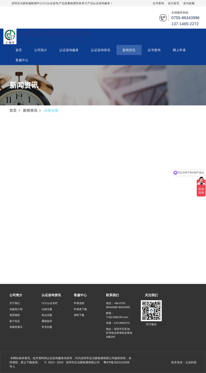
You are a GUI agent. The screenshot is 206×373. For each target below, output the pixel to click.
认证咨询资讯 (100, 50)
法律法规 (47, 309)
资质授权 (14, 315)
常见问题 (47, 326)
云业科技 (191, 362)
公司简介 (40, 50)
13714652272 (122, 322)
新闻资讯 (129, 50)
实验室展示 (16, 326)
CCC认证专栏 (50, 303)
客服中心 (21, 60)
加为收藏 (189, 3)
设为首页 (173, 3)
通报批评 (47, 321)
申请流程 (79, 303)
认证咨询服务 (69, 50)
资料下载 (79, 315)
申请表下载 (80, 309)
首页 (18, 50)
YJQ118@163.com (117, 317)
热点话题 (47, 315)
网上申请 (179, 50)
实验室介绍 (16, 309)
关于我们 (14, 303)
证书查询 (158, 3)
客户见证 (14, 321)
